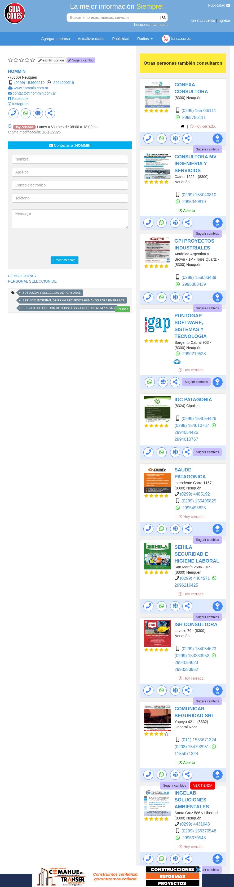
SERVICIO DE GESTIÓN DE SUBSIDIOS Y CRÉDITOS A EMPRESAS (69, 308)
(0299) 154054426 (199, 418)
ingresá (224, 20)
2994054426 (186, 432)
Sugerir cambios (207, 149)
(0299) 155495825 (199, 501)
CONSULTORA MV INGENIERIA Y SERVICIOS (196, 163)
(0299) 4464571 (195, 578)
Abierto (187, 210)
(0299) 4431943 (195, 824)
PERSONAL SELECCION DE (32, 281)
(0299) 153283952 (192, 655)
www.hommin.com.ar (31, 88)
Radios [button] (144, 39)
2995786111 (194, 117)
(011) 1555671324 (199, 740)
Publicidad (219, 5)
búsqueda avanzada (150, 25)
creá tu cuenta (203, 20)
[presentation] (52, 243)
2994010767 (186, 439)
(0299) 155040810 (199, 195)
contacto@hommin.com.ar (34, 93)
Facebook (20, 98)
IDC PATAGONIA (193, 399)
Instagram (20, 104)
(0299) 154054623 (199, 649)
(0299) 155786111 (199, 110)
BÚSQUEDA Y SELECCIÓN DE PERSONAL (52, 292)
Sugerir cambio (81, 60)
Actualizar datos (91, 39)
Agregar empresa (55, 39)
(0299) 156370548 (199, 831)
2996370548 (194, 838)
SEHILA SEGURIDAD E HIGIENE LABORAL (197, 554)
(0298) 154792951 (192, 747)
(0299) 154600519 (29, 83)
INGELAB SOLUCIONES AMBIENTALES (192, 799)
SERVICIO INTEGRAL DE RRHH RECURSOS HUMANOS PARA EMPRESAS (73, 300)
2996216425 (186, 585)
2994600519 (63, 83)
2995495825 (194, 508)
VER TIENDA (202, 785)
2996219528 (194, 353)
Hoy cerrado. (203, 126)
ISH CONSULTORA (196, 624)
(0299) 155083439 (199, 277)
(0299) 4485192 (195, 494)
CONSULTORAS (22, 276)
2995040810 (194, 201)
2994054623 (186, 662)
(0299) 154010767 (192, 425)
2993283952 (186, 669)
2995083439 (194, 284)
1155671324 (186, 753)
